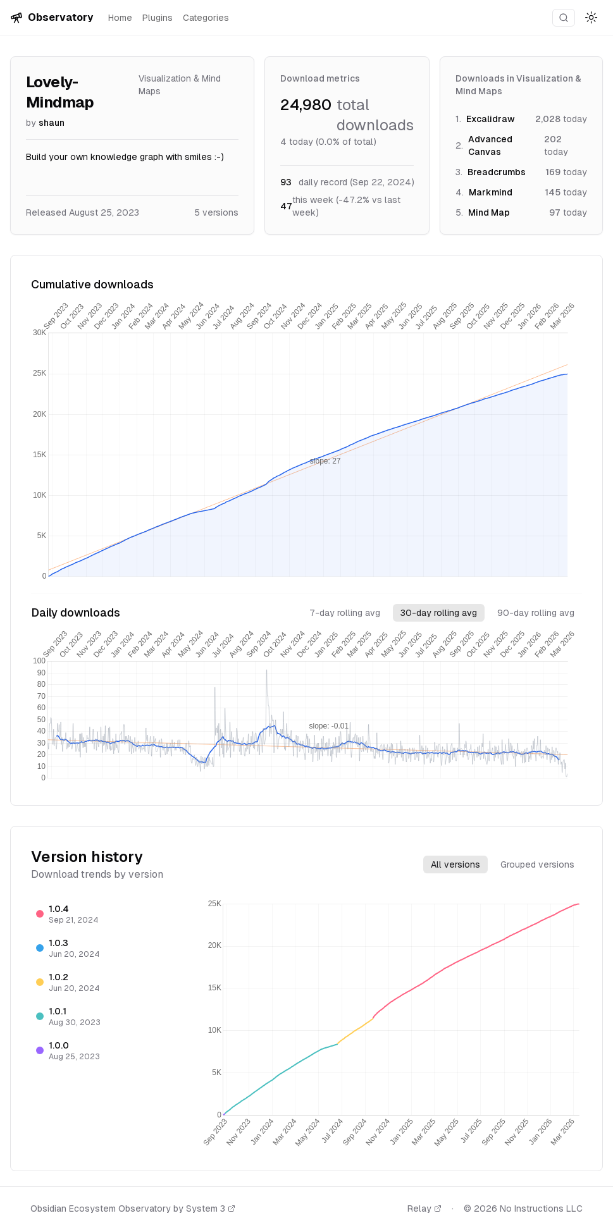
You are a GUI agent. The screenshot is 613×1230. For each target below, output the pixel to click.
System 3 (210, 1208)
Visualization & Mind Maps (180, 84)
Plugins (157, 18)
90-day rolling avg (535, 613)
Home (120, 18)
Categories (206, 18)
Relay (424, 1208)
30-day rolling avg (438, 613)
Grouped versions (537, 864)
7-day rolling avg (344, 613)
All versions (455, 864)
